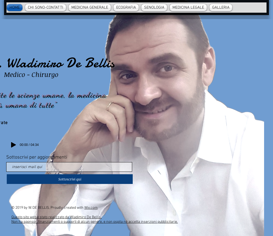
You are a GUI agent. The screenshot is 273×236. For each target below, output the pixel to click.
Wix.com (91, 208)
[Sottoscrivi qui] (70, 179)
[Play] (13, 145)
